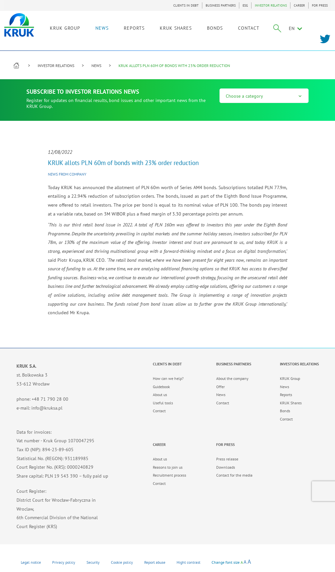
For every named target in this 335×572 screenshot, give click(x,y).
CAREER (299, 5)
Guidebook (161, 386)
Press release (227, 458)
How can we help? (168, 378)
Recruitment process (169, 475)
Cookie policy (122, 562)
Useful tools (163, 402)
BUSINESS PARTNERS (221, 5)
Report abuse (154, 562)
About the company (232, 378)
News (220, 394)
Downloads (225, 467)
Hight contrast (188, 562)
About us (160, 394)
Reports (286, 394)
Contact (159, 410)
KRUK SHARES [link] (183, 25)
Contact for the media (234, 475)
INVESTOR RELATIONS (271, 5)
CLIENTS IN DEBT (186, 5)
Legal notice (31, 562)
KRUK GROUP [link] (72, 25)
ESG (245, 5)
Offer (220, 386)
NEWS (109, 25)
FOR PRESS (320, 5)
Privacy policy (63, 562)
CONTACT (255, 25)
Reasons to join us (168, 467)
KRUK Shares (291, 402)
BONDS (222, 25)
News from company (67, 174)
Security (93, 562)
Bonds (285, 410)
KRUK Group (290, 378)
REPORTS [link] (141, 25)
